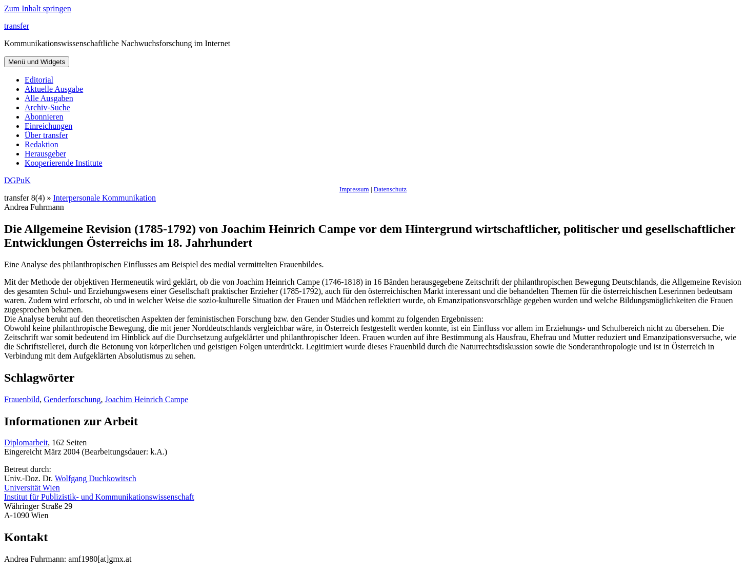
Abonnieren (44, 116)
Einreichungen (48, 126)
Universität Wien (32, 487)
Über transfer (46, 135)
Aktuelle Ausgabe (54, 89)
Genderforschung (72, 399)
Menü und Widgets (36, 62)
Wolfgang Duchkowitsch (95, 478)
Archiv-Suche (47, 107)
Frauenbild (21, 399)
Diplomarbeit (26, 442)
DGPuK (17, 180)
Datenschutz (390, 189)
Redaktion (41, 144)
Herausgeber (45, 153)
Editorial (39, 79)
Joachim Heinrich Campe (146, 399)
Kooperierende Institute (64, 163)
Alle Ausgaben (49, 98)
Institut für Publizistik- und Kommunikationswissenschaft (99, 496)
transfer (16, 26)
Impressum (354, 189)
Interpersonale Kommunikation (104, 197)
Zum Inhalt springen (37, 8)
